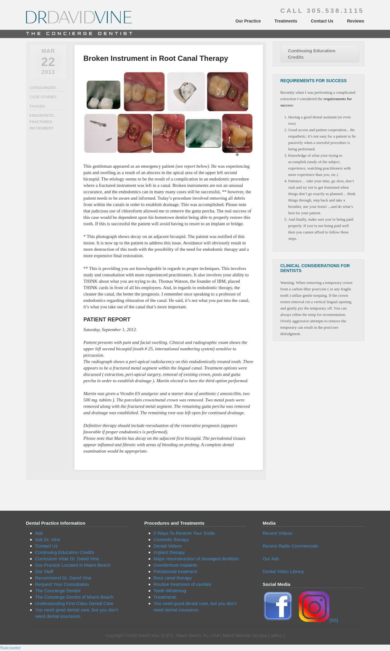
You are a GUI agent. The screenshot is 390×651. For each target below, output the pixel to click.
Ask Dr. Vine (47, 539)
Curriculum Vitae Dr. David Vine (67, 558)
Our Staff (44, 571)
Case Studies (43, 97)
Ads (39, 533)
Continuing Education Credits (311, 54)
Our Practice (248, 21)
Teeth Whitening (170, 590)
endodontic (42, 116)
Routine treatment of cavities (182, 584)
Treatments (286, 21)
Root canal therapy (173, 577)
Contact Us (322, 21)
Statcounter (10, 647)
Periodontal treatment (175, 571)
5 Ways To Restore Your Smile (184, 533)
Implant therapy (169, 552)
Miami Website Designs (245, 635)
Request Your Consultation (62, 584)
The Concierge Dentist (57, 590)
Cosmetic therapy (171, 539)
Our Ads (271, 558)
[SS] (318, 620)
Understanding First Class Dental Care (74, 603)
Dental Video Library (283, 571)
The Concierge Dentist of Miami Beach (74, 597)
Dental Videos (168, 545)
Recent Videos (277, 533)
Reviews (355, 21)
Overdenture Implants (175, 565)
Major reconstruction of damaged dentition (196, 558)
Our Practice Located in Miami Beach (73, 565)
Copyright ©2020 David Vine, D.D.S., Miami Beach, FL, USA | (164, 635)
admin (276, 635)
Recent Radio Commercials (290, 545)
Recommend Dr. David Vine (63, 577)
